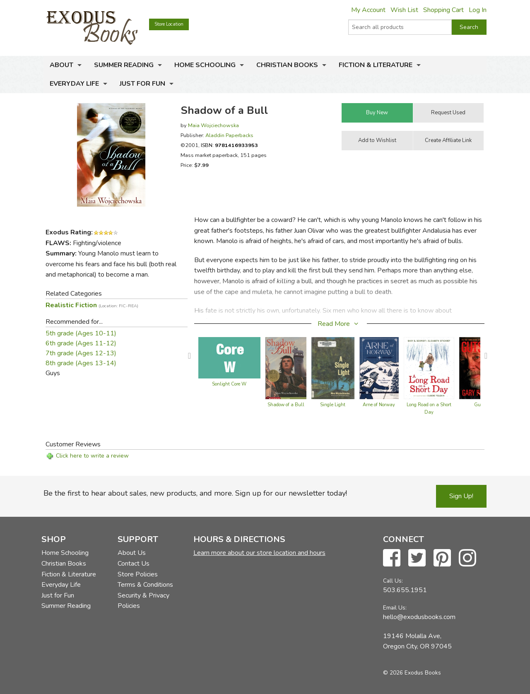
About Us (132, 552)
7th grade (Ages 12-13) (81, 353)
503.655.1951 (405, 590)
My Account (368, 9)
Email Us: (395, 608)
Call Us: (393, 581)
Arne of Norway (379, 405)
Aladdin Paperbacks (229, 135)
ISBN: (229, 145)
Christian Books (287, 65)
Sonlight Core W (229, 384)
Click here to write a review (92, 456)
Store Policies (138, 574)
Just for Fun (142, 83)
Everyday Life (74, 83)
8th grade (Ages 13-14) (81, 363)
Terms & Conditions (145, 584)
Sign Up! (461, 496)
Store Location (168, 24)
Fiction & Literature (375, 65)
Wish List (404, 9)
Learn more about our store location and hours (259, 552)
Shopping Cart (443, 9)
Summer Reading (124, 65)
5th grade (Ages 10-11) (81, 333)
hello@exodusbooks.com (419, 617)
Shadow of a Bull (285, 405)
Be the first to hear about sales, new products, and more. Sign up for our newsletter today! (195, 493)
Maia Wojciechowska (213, 125)
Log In (478, 9)
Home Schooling (205, 65)
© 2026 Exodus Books (412, 673)
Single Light (332, 405)
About (61, 65)
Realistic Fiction (92, 305)
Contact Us (133, 563)
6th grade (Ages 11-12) (81, 343)
